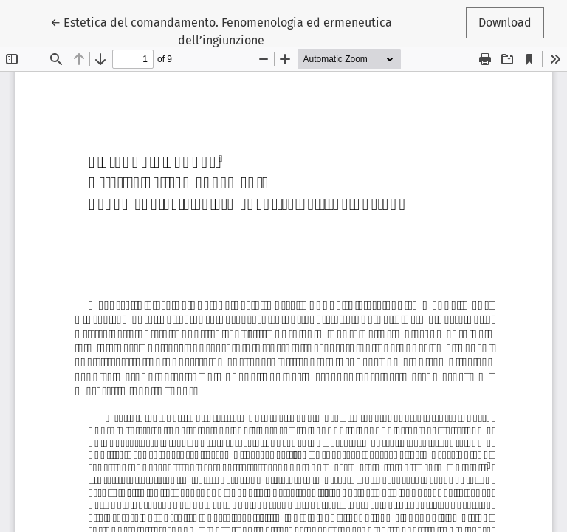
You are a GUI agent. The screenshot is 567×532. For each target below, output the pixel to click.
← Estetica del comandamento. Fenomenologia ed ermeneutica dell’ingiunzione (221, 30)
